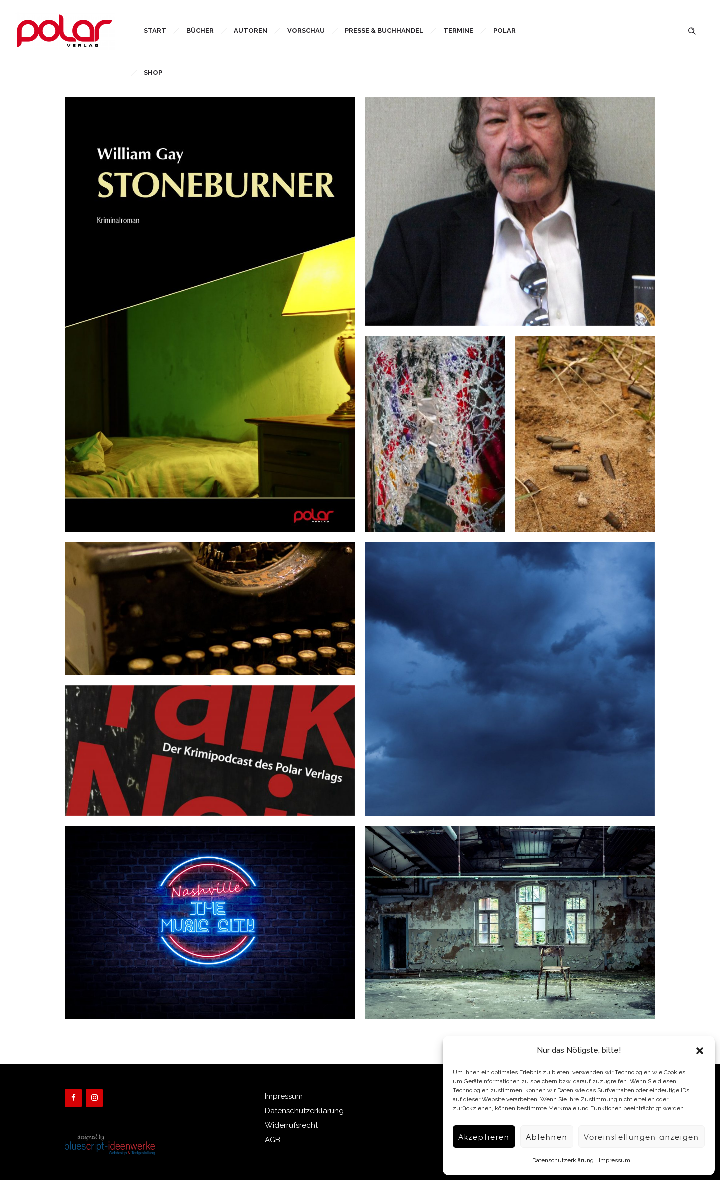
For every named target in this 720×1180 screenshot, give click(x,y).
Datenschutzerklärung (558, 1160)
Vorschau (306, 30)
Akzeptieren (475, 1136)
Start (155, 30)
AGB (272, 1139)
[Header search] (692, 30)
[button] (700, 1051)
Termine (459, 30)
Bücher (200, 30)
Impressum (610, 1160)
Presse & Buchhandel (384, 30)
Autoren (251, 30)
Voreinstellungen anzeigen (639, 1136)
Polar (505, 30)
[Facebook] (73, 1098)
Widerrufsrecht (291, 1125)
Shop (153, 72)
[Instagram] (94, 1098)
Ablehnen (540, 1136)
